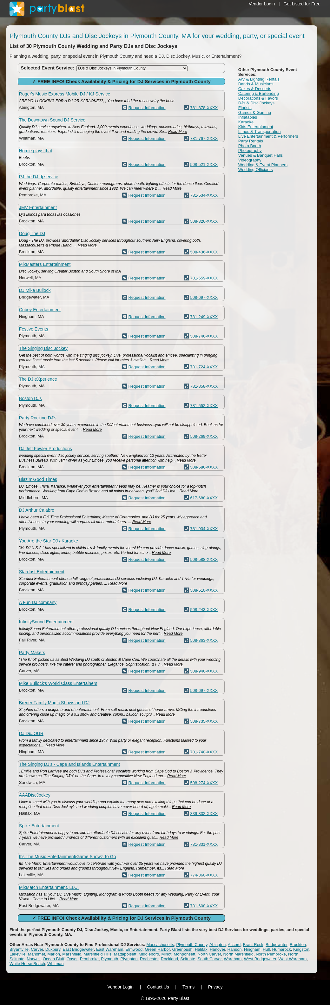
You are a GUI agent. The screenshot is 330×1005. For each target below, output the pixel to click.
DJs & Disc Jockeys (256, 103)
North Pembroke (271, 954)
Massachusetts (160, 944)
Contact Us (158, 986)
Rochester (149, 958)
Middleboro (149, 954)
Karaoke (246, 122)
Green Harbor (157, 949)
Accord (234, 944)
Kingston (301, 949)
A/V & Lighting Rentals (259, 79)
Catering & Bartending (258, 93)
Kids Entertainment (255, 126)
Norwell (33, 958)
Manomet (36, 954)
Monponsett (184, 954)
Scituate (187, 958)
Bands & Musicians (256, 84)
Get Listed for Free (301, 3)
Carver (37, 949)
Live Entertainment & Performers (268, 136)
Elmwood (134, 949)
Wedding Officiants (255, 169)
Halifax (201, 949)
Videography (249, 160)
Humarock (281, 949)
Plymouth (109, 958)
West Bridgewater (260, 958)
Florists (245, 107)
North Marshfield (238, 954)
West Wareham (293, 958)
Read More (177, 131)
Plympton (129, 958)
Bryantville (19, 949)
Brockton (298, 944)
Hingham (252, 949)
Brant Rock (253, 944)
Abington (217, 944)
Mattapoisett (125, 954)
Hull (266, 949)
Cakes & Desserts (254, 88)
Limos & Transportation (259, 131)
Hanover (217, 949)
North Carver (209, 954)
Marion (53, 954)
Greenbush (182, 949)
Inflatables (247, 117)
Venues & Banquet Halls (260, 155)
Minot (166, 954)
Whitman (55, 963)
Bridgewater (276, 944)
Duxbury (52, 949)
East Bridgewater (78, 949)
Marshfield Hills (97, 954)
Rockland (169, 958)
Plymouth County (191, 944)
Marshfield (71, 954)
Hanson (235, 949)
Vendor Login (262, 3)
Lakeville (18, 954)
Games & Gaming (254, 112)
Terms (188, 986)
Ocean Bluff (53, 958)
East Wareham (109, 949)
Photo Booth (249, 145)
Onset (72, 958)
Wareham (233, 958)
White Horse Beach (27, 963)
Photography (250, 150)
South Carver (209, 958)
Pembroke (89, 958)
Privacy (215, 986)
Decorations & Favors (258, 98)
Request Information (146, 107)
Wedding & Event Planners (262, 164)
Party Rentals (250, 141)
